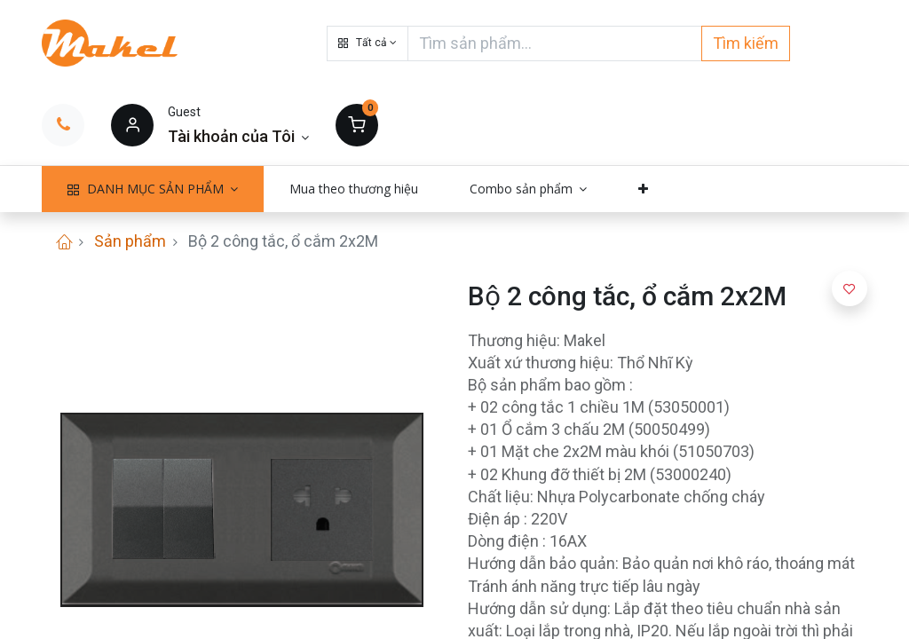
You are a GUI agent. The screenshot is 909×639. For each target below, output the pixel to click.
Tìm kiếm (746, 43)
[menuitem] (354, 189)
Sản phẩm (130, 241)
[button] (367, 43)
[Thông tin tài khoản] (238, 136)
